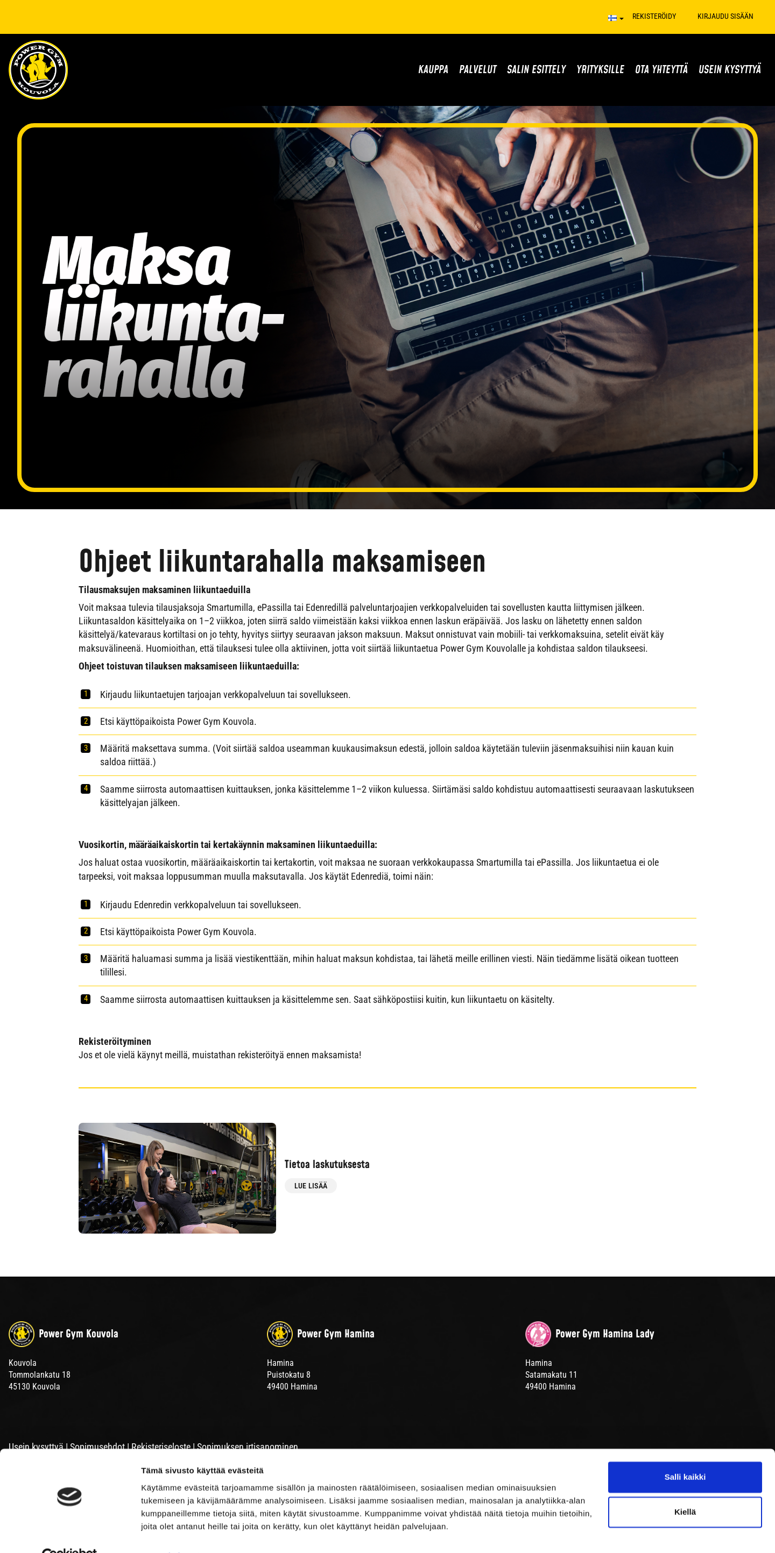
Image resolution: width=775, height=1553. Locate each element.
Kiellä (685, 1487)
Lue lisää (311, 1189)
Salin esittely (536, 69)
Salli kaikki (685, 1452)
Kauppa (433, 69)
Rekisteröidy (654, 16)
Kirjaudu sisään (725, 16)
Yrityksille (600, 69)
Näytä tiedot (164, 1531)
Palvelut (477, 69)
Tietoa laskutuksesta (352, 1165)
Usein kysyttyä (730, 69)
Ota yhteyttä (661, 69)
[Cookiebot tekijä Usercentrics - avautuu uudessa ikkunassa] (70, 1532)
